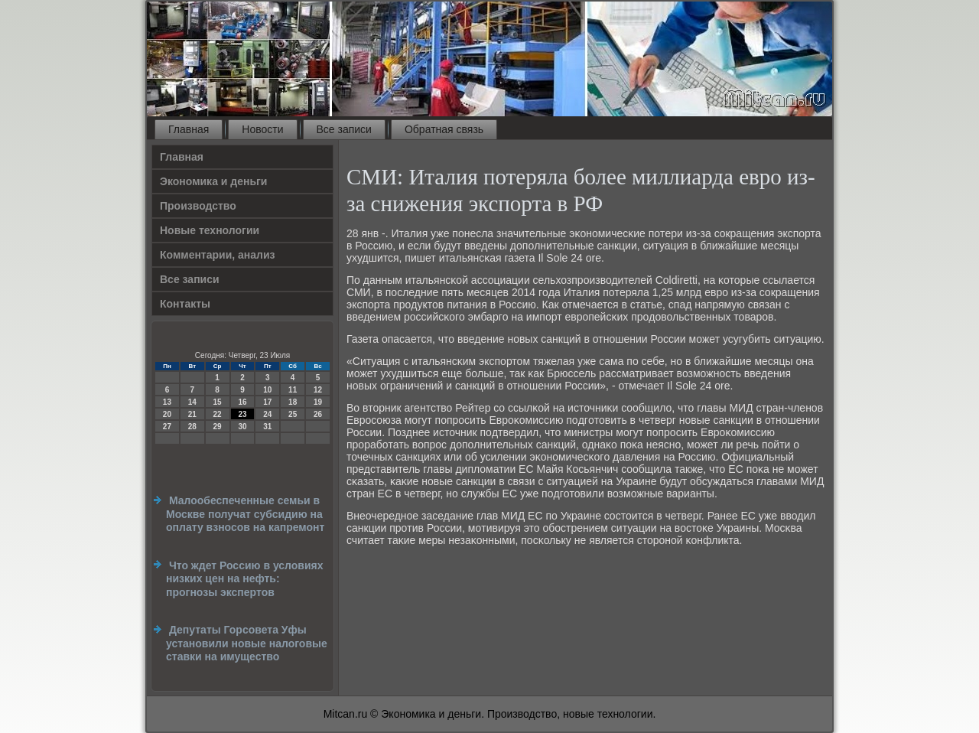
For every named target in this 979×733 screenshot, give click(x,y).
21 (192, 414)
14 (192, 402)
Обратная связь (444, 129)
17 (267, 402)
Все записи (344, 129)
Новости (262, 129)
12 (318, 390)
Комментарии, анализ (217, 255)
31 (267, 426)
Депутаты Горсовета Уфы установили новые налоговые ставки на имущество (246, 643)
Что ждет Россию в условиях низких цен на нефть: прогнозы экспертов (245, 578)
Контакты (185, 304)
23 (242, 414)
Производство (198, 206)
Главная (188, 129)
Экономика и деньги (213, 181)
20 (167, 414)
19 (318, 402)
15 (217, 402)
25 (292, 414)
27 (167, 426)
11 (292, 390)
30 (242, 426)
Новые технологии (209, 230)
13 (167, 402)
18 (292, 402)
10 (267, 390)
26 (318, 414)
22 (217, 414)
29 (217, 426)
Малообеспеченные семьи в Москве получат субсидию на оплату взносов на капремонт (245, 513)
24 (267, 414)
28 (192, 426)
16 (242, 402)
